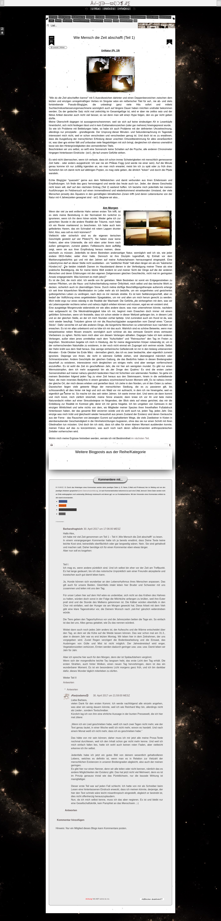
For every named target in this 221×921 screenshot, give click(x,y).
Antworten (68, 682)
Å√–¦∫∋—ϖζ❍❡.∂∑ (111, 3)
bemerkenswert (138, 17)
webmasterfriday (81, 21)
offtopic (53, 17)
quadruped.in (97, 20)
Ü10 (135, 20)
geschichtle (165, 17)
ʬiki (2, 2)
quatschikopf (126, 20)
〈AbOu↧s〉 (109, 8)
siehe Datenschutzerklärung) (88, 491)
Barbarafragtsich (73, 529)
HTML (62, 514)
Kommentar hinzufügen (70, 820)
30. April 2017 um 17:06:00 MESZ (102, 529)
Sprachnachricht (68, 509)
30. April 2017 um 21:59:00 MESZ (111, 695)
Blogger (63, 501)
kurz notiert (64, 17)
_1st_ (51, 21)
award (58, 21)
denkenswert (112, 17)
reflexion (67, 21)
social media (152, 17)
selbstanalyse (78, 17)
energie (108, 21)
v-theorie (100, 17)
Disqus (62, 505)
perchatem (124, 17)
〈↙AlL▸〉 (96, 8)
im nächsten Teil (140, 438)
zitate (115, 21)
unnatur (90, 17)
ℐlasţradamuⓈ (79, 695)
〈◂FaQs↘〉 (123, 8)
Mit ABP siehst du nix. (101, 899)
